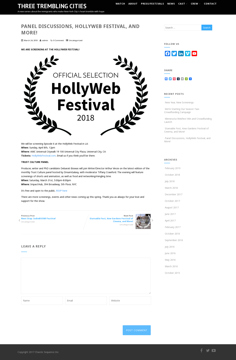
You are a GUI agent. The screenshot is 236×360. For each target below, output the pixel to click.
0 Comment (58, 40)
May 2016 (170, 259)
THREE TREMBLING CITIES (52, 6)
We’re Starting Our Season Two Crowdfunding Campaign (181, 110)
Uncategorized (75, 40)
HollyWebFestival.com (44, 155)
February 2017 (172, 227)
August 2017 (172, 207)
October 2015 (172, 272)
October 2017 (172, 200)
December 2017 (173, 194)
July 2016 (170, 246)
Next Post (118, 218)
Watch (120, 3)
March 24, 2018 (30, 40)
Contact (210, 3)
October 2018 (172, 174)
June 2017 (170, 214)
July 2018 (170, 181)
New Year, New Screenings (179, 102)
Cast (182, 3)
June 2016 (170, 253)
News (171, 3)
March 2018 (171, 187)
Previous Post (53, 217)
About (133, 3)
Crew (196, 3)
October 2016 (172, 233)
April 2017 (170, 220)
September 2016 (174, 240)
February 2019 (172, 168)
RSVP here (61, 190)
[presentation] (46, 313)
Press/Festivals (152, 3)
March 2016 (171, 266)
